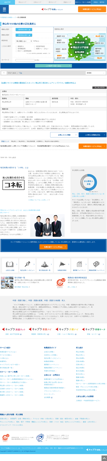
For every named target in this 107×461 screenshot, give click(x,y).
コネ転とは (4, 358)
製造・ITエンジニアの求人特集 (86, 387)
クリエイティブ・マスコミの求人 (11, 425)
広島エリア (37, 2)
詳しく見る (71, 287)
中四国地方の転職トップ (8, 17)
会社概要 (47, 397)
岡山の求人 (80, 355)
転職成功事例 (48, 361)
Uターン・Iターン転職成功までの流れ (13, 382)
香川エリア (52, 2)
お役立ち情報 (48, 352)
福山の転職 (80, 368)
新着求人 (21, 46)
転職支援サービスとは (7, 352)
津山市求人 (22, 141)
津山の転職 (80, 358)
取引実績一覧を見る (21, 287)
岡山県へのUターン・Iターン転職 (11, 385)
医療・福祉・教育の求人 (63, 419)
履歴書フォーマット (51, 364)
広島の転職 (80, 361)
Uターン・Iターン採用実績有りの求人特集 (90, 383)
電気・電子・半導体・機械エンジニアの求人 (31, 422)
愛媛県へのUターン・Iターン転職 (11, 395)
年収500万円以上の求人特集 (85, 390)
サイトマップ (48, 394)
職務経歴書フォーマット (52, 368)
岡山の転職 (80, 352)
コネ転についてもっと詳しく (38, 200)
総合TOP (7, 2)
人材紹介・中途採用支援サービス (87, 400)
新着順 (89, 73)
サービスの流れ (5, 355)
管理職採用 (21, 49)
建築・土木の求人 (89, 422)
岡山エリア (22, 2)
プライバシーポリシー (51, 391)
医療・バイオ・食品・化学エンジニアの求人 (65, 422)
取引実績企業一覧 (6, 368)
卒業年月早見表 (49, 371)
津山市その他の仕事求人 (52, 141)
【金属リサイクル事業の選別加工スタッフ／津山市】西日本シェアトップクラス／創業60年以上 (38, 83)
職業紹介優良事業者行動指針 (54, 388)
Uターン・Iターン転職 (83, 2)
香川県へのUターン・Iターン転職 (11, 392)
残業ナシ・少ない (42, 49)
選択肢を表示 (23, 29)
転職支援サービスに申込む (92, 9)
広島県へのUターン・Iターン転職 (11, 389)
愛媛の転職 (80, 377)
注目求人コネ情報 (50, 355)
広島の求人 (80, 364)
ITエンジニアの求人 (7, 422)
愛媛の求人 (80, 380)
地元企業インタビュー (51, 358)
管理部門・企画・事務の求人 (20, 419)
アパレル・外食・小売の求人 (43, 419)
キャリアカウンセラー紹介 (9, 364)
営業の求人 (4, 419)
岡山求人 (14, 141)
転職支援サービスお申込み (53, 379)
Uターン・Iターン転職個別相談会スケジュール (16, 379)
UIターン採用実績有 (24, 51)
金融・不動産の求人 (82, 419)
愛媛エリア (67, 2)
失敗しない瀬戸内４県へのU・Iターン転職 (14, 376)
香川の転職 (80, 371)
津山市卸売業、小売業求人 (35, 141)
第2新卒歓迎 (40, 46)
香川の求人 (80, 374)
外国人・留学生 (99, 2)
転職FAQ (3, 361)
